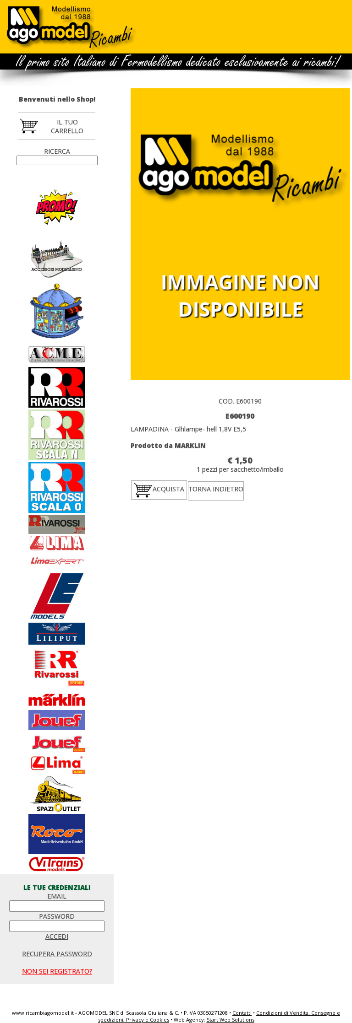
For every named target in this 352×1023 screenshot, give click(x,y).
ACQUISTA (159, 489)
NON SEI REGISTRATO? (57, 971)
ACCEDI (56, 936)
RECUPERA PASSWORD (57, 953)
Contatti (242, 1012)
